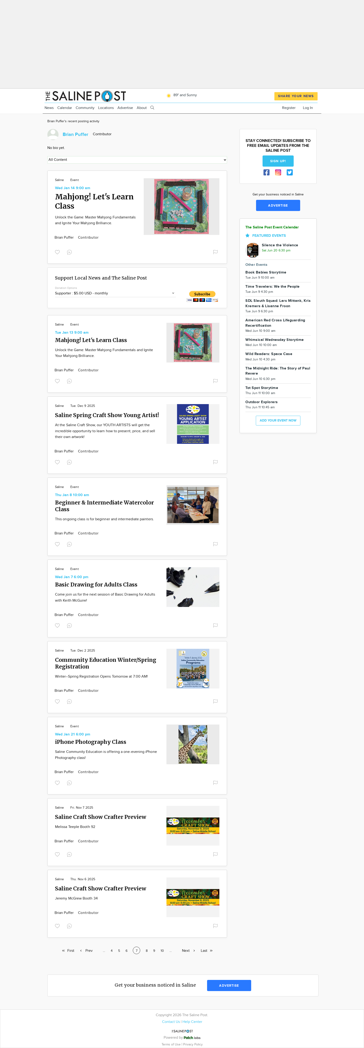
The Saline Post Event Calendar (272, 227)
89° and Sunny (181, 95)
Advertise (125, 108)
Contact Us (171, 1022)
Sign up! (278, 161)
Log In (308, 108)
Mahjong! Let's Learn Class (91, 340)
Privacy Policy (193, 1044)
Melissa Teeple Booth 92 (75, 827)
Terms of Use (172, 1044)
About (142, 108)
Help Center (192, 1022)
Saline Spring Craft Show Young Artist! (107, 415)
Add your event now (278, 420)
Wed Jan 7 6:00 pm (71, 577)
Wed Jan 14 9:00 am (72, 188)
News (49, 108)
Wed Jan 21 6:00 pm (72, 734)
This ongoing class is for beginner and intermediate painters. (104, 519)
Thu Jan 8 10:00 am (72, 495)
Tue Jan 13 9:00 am (72, 332)
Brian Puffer (65, 237)
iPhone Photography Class (90, 741)
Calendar (64, 108)
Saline (59, 180)
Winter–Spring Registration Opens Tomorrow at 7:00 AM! (101, 676)
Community (85, 108)
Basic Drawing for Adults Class (96, 584)
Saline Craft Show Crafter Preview (100, 817)
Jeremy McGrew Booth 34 (76, 898)
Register (289, 108)
